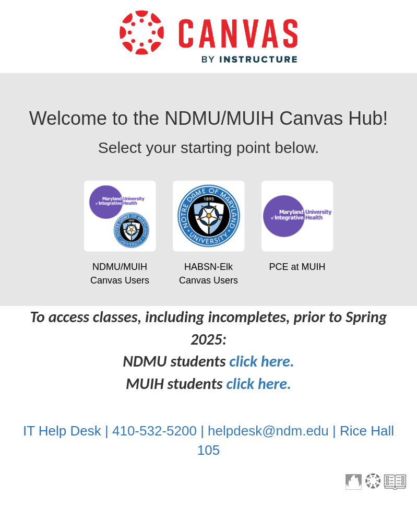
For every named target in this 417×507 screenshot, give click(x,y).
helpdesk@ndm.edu (268, 431)
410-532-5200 (154, 431)
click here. (261, 361)
